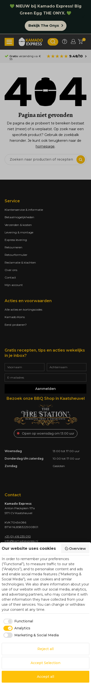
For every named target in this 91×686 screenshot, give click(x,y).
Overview (75, 548)
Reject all (45, 649)
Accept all (45, 676)
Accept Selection (45, 663)
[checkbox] (17, 621)
